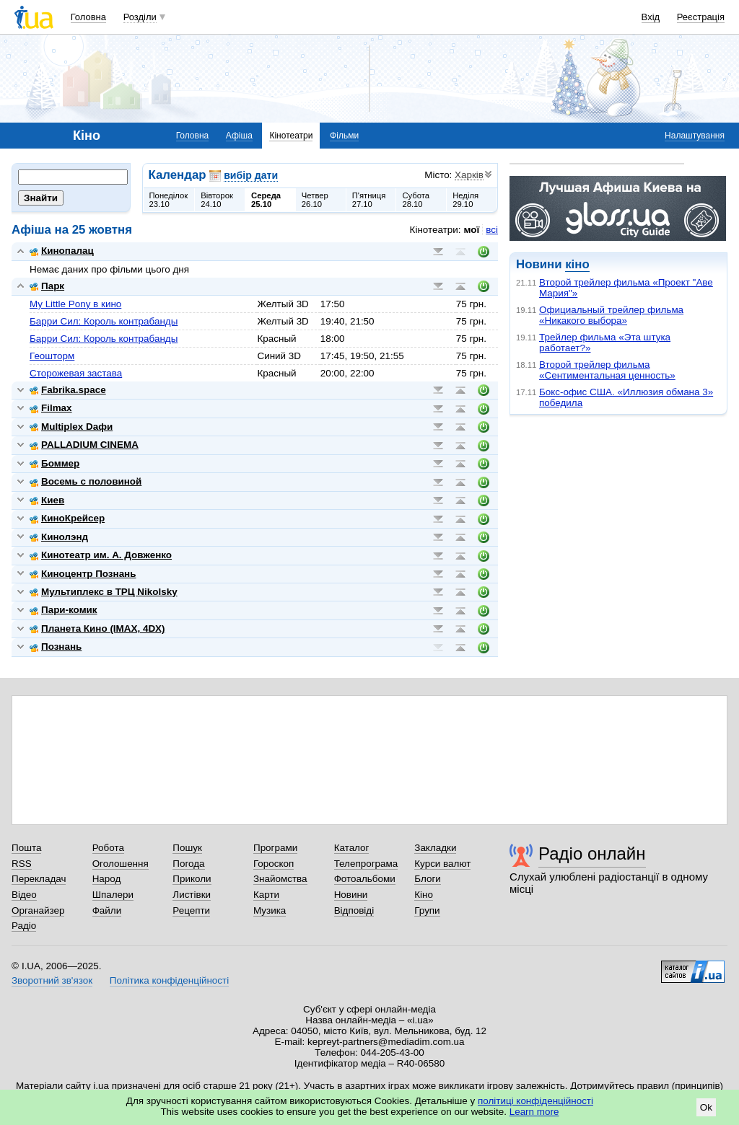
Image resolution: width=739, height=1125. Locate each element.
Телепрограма (366, 863)
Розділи (140, 17)
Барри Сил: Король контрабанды (104, 321)
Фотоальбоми (364, 878)
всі (492, 229)
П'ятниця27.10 (369, 199)
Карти (266, 894)
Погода (188, 863)
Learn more (534, 1111)
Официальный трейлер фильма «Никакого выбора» (611, 315)
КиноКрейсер (67, 518)
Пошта (26, 847)
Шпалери (113, 894)
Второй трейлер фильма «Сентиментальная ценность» (607, 370)
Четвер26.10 (315, 199)
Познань (56, 646)
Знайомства (280, 878)
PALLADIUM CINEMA (84, 444)
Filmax (51, 407)
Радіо (24, 925)
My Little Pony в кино (75, 304)
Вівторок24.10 (217, 199)
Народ (106, 878)
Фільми (344, 136)
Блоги (427, 878)
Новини (351, 894)
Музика (269, 910)
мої (472, 229)
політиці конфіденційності (535, 1100)
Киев (47, 500)
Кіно (423, 894)
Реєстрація (701, 17)
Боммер (54, 463)
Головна (88, 17)
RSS (22, 863)
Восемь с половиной (85, 481)
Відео (24, 894)
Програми (275, 847)
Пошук (187, 847)
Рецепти (191, 910)
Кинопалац (62, 250)
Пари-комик (63, 609)
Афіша (239, 136)
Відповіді (354, 910)
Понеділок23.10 (168, 199)
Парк (47, 286)
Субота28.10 (415, 199)
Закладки (435, 847)
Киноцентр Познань (83, 573)
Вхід (651, 17)
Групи (427, 910)
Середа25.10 (266, 199)
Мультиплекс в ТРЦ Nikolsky (104, 591)
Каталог (352, 847)
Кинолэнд (59, 536)
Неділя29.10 (465, 199)
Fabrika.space (68, 389)
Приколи (191, 878)
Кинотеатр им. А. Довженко (101, 555)
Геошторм (52, 355)
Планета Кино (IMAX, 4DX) (97, 628)
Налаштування (695, 136)
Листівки (191, 894)
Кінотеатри (290, 136)
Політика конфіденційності (169, 980)
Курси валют (442, 863)
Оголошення (120, 863)
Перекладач (39, 878)
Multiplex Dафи (71, 426)
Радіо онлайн (592, 853)
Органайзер (38, 910)
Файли (107, 910)
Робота (108, 847)
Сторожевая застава (76, 373)
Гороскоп (273, 863)
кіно (577, 264)
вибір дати (251, 175)
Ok (706, 1107)
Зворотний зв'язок (52, 980)
